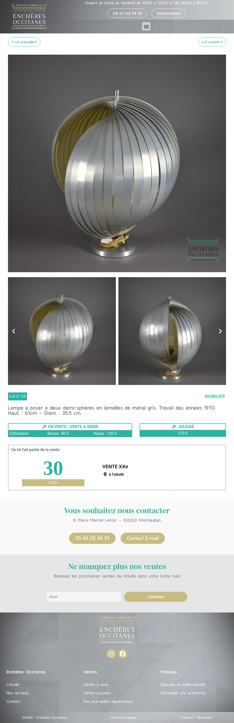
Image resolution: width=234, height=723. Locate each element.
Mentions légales (124, 718)
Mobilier (215, 396)
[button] (146, 26)
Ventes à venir (96, 684)
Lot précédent (24, 42)
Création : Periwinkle (196, 718)
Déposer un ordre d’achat (183, 684)
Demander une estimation (183, 693)
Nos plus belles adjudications (108, 701)
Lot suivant (212, 42)
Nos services (17, 693)
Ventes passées (97, 693)
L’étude (12, 684)
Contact (13, 701)
